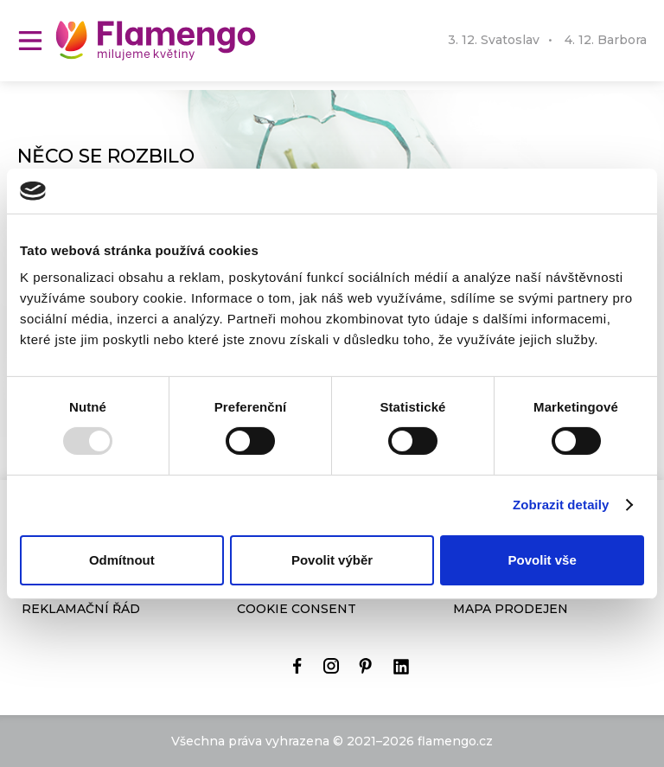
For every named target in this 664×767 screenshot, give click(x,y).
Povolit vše (542, 560)
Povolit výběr (332, 560)
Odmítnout (122, 560)
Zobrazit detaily (561, 504)
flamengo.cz (455, 741)
